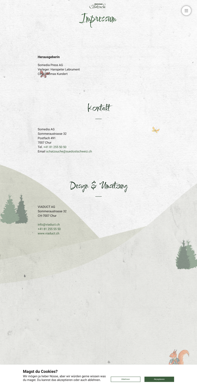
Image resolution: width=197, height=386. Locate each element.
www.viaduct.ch (48, 233)
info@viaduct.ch (49, 224)
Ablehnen (125, 379)
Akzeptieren (159, 379)
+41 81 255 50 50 (54, 147)
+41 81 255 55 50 (49, 229)
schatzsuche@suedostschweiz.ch (69, 151)
